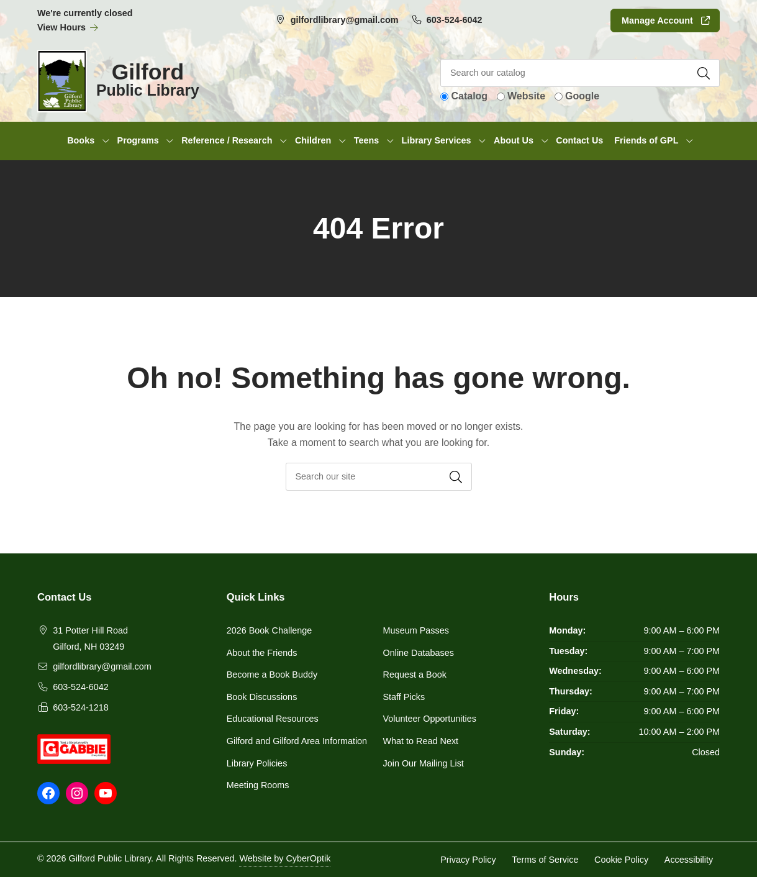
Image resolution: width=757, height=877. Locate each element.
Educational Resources (273, 719)
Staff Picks (404, 697)
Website (526, 96)
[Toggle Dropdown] (105, 141)
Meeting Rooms (258, 785)
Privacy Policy (468, 859)
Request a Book (414, 674)
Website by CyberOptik (284, 858)
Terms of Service (545, 859)
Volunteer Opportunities (429, 719)
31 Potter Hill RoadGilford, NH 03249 (90, 638)
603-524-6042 (455, 20)
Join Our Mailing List (423, 763)
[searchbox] (379, 477)
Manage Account (657, 20)
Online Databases (418, 653)
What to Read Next (421, 741)
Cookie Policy (621, 859)
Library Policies (257, 763)
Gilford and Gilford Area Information (297, 741)
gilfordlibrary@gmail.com (345, 20)
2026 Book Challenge (269, 630)
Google (582, 96)
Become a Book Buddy (272, 674)
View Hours (68, 27)
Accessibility (688, 859)
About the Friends (262, 653)
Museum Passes (416, 630)
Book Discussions (262, 697)
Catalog (469, 96)
